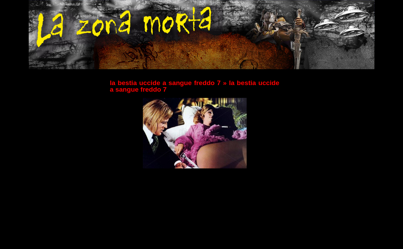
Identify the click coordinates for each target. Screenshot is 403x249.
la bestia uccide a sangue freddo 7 (165, 82)
